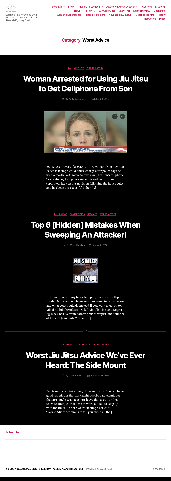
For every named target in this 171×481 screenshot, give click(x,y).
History (162, 16)
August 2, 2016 (100, 249)
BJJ (69, 72)
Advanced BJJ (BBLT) (120, 16)
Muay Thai (124, 12)
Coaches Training (145, 16)
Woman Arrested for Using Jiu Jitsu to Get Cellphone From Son (85, 87)
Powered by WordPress (100, 473)
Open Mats (160, 12)
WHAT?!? (79, 72)
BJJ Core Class (107, 12)
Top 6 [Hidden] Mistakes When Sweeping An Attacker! (85, 234)
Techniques (83, 349)
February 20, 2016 (100, 380)
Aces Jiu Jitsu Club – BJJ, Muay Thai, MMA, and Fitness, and (49, 473)
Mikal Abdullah (77, 249)
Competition (77, 218)
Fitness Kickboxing (95, 16)
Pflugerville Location (89, 8)
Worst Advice (95, 72)
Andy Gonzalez (76, 103)
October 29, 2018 (100, 103)
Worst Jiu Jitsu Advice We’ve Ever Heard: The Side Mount (85, 364)
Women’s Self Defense (69, 16)
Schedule (57, 8)
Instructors (150, 20)
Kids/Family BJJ (141, 12)
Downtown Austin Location (120, 8)
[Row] (71, 8)
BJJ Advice (60, 218)
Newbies (93, 218)
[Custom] (146, 8)
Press (162, 20)
